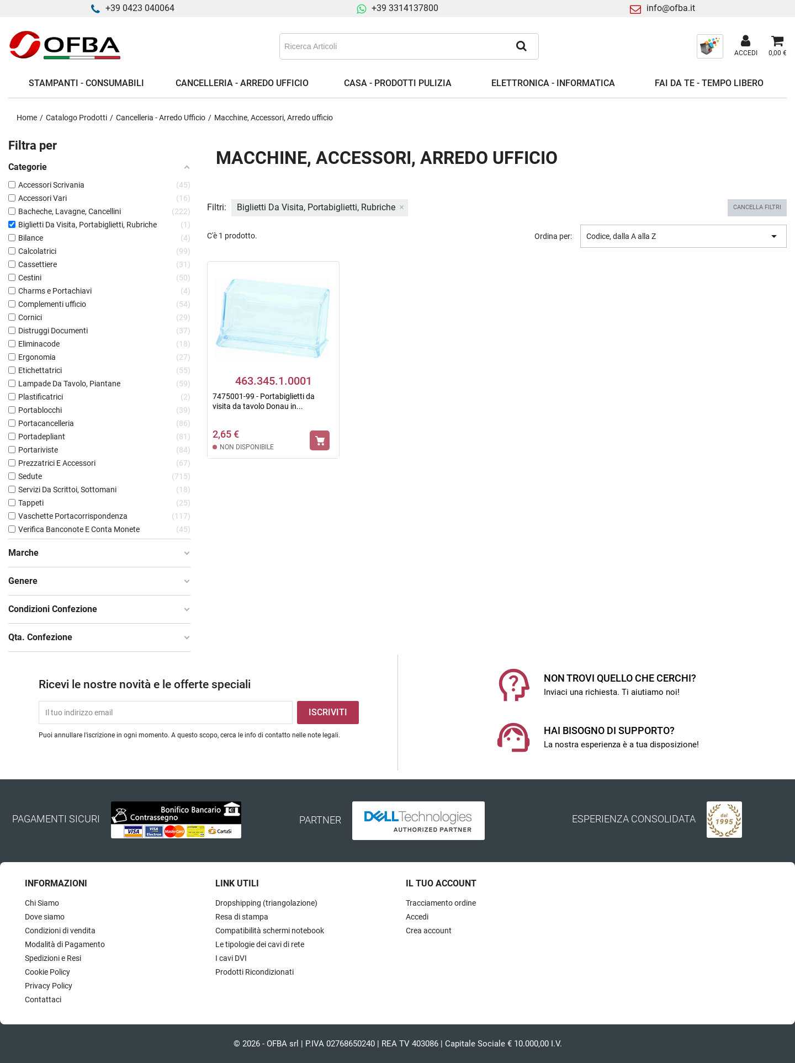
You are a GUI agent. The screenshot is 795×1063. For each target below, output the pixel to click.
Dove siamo (45, 916)
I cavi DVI (231, 958)
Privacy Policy (48, 985)
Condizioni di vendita (60, 930)
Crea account (429, 930)
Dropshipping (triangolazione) (266, 903)
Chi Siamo (42, 903)
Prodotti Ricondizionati (254, 972)
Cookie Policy (47, 972)
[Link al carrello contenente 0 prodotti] (777, 46)
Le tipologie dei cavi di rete (259, 944)
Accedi (417, 916)
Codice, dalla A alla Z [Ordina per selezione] (683, 236)
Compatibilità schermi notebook (269, 930)
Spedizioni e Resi (53, 958)
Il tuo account (441, 883)
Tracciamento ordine (441, 903)
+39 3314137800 (405, 8)
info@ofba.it (670, 8)
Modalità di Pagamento (65, 944)
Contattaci (43, 999)
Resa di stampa (241, 916)
